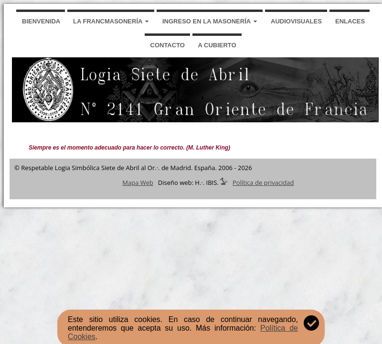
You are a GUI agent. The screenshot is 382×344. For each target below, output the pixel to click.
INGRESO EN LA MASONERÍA (206, 21)
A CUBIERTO (217, 45)
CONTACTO (167, 45)
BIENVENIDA (41, 21)
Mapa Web (137, 182)
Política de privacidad (263, 182)
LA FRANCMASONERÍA (107, 21)
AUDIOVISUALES (296, 21)
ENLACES (350, 21)
